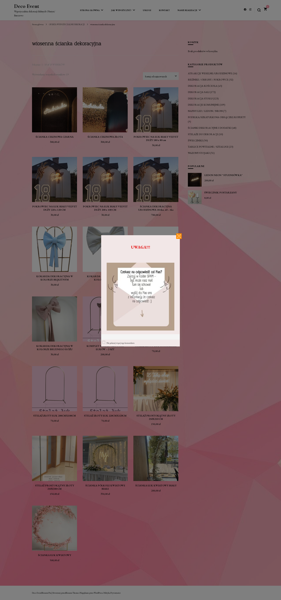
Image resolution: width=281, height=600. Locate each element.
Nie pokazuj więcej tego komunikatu (120, 343)
